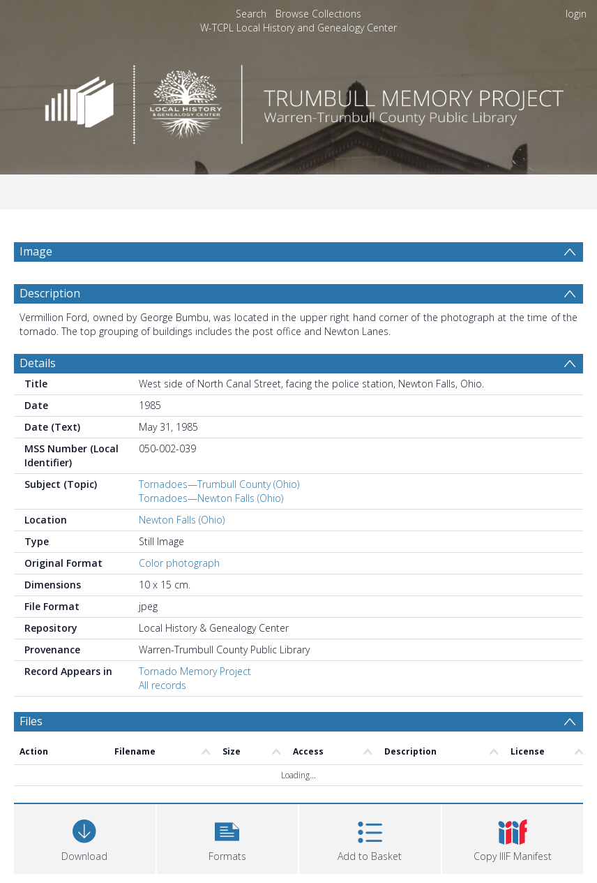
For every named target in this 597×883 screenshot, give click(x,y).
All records (162, 685)
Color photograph (179, 563)
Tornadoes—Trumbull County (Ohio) (219, 484)
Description (50, 293)
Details (38, 363)
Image (36, 251)
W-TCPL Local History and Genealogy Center (298, 27)
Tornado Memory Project (195, 671)
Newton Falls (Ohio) (182, 519)
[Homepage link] (298, 100)
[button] (227, 837)
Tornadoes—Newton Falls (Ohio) (211, 498)
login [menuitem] (576, 13)
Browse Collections (318, 13)
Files (31, 721)
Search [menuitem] (251, 13)
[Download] (85, 837)
